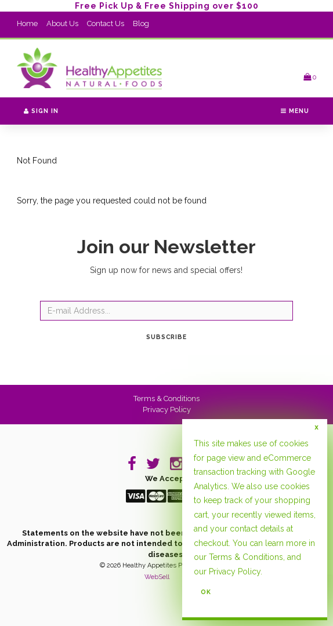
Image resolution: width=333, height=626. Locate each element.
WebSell (156, 577)
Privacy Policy (167, 409)
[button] (309, 76)
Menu (295, 110)
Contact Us (105, 23)
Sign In (41, 110)
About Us (62, 23)
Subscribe (166, 336)
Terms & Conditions (166, 398)
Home (27, 23)
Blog (141, 23)
